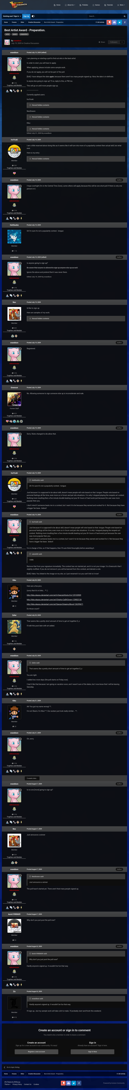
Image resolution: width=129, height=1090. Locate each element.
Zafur (14, 615)
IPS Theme (8, 1082)
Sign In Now (92, 1052)
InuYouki (14, 140)
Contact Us (27, 1084)
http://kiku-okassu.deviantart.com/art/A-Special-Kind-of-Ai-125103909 (54, 595)
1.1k (14, 251)
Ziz (14, 991)
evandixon (14, 53)
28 (14, 606)
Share (102, 42)
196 (14, 641)
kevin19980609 (14, 914)
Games (110, 6)
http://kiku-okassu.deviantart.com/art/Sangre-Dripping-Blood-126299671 (55, 604)
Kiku (14, 580)
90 (14, 940)
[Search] (99, 16)
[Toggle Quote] (30, 480)
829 (14, 413)
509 (14, 328)
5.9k (14, 83)
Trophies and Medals (14, 85)
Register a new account (36, 1052)
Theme (7, 1084)
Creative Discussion (31, 43)
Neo (14, 302)
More (122, 6)
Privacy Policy (17, 1084)
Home (71, 6)
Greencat (14, 388)
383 (14, 165)
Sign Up (26, 16)
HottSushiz (14, 225)
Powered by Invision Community (114, 1083)
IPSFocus (17, 1082)
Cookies (36, 1084)
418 (14, 1017)
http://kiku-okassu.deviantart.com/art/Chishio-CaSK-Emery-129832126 (54, 600)
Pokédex (98, 6)
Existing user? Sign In (12, 16)
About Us (83, 6)
